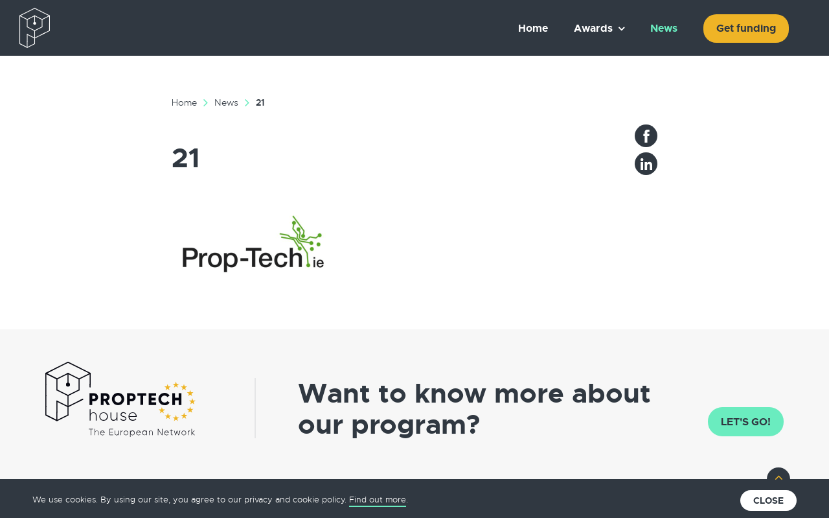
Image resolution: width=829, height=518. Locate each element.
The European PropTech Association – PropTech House (94, 28)
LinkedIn (646, 163)
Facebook (646, 135)
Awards (593, 28)
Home (533, 28)
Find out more (377, 499)
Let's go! (746, 422)
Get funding (746, 28)
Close (768, 500)
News (663, 28)
